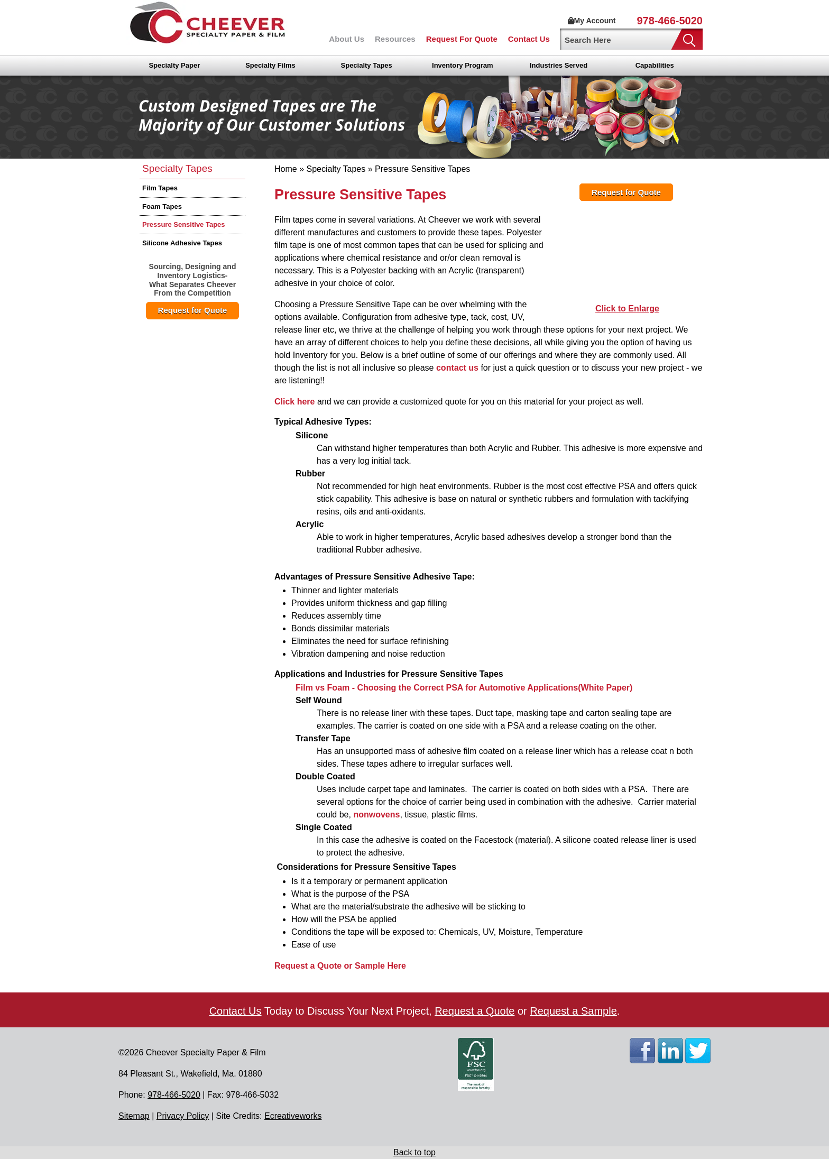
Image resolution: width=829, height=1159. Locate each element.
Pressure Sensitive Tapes (183, 224)
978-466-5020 (670, 20)
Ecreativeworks (292, 1115)
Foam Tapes (162, 206)
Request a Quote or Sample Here (340, 965)
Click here (294, 401)
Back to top (414, 1152)
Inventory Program (462, 65)
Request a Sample (573, 1011)
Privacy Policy (182, 1115)
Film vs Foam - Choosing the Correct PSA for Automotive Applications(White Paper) (464, 687)
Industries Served (558, 65)
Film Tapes (160, 188)
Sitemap (134, 1115)
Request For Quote (462, 38)
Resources (395, 38)
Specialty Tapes (366, 65)
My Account (592, 20)
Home (285, 168)
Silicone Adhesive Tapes (182, 243)
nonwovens (376, 814)
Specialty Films (270, 65)
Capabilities (654, 65)
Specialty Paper (174, 65)
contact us (457, 367)
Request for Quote (192, 310)
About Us (346, 38)
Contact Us (529, 38)
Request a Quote (474, 1011)
